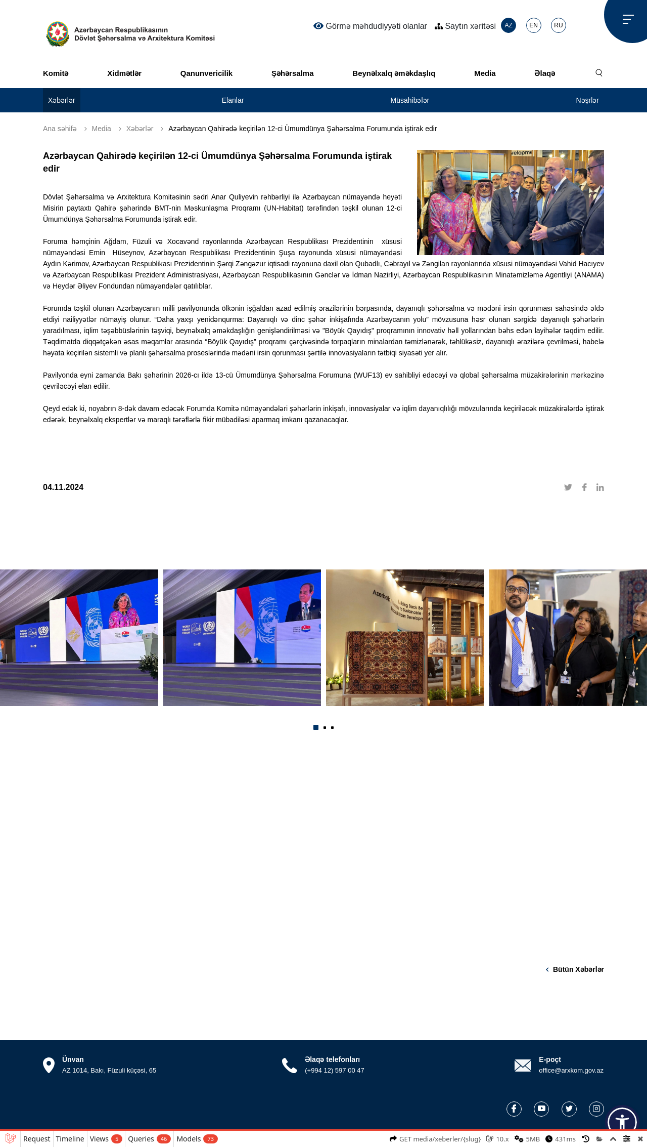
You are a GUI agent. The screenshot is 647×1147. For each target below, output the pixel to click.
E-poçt (550, 1059)
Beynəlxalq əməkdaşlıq (393, 73)
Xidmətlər (124, 73)
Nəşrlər (587, 100)
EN (533, 25)
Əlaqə (544, 73)
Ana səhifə (60, 129)
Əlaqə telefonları (332, 1059)
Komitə (56, 73)
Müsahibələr (410, 100)
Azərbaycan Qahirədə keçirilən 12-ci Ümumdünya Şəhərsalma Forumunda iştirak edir (302, 129)
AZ (508, 25)
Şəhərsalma (292, 73)
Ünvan (73, 1059)
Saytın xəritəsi (465, 26)
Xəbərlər (61, 100)
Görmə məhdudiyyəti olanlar (370, 25)
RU (558, 25)
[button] (315, 727)
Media (485, 73)
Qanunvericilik (206, 73)
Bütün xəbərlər (578, 969)
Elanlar (233, 100)
